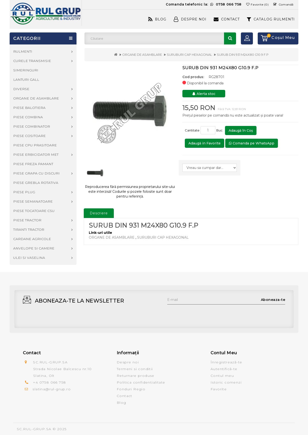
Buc (220, 130)
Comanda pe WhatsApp (251, 143)
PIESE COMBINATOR (31, 126)
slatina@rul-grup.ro (51, 389)
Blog (157, 19)
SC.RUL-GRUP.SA (34, 429)
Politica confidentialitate (141, 382)
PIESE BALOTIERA (29, 108)
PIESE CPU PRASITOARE (35, 145)
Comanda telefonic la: (204, 4)
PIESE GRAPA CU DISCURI (36, 173)
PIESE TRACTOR (27, 220)
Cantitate (192, 130)
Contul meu (222, 375)
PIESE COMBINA (28, 117)
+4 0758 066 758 (49, 382)
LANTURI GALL (26, 79)
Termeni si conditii (135, 369)
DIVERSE (21, 89)
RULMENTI (22, 51)
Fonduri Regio (131, 389)
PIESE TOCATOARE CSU (34, 211)
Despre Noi (190, 19)
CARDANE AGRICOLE (32, 239)
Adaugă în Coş (241, 130)
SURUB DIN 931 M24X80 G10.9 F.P (243, 54)
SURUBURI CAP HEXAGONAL (189, 54)
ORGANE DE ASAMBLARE (142, 54)
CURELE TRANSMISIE (32, 61)
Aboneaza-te (273, 300)
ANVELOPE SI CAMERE (33, 248)
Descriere (99, 213)
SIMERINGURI (25, 70)
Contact (227, 19)
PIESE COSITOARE (29, 136)
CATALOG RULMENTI (271, 19)
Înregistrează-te (226, 362)
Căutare (230, 38)
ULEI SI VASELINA (29, 257)
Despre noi (128, 362)
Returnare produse (135, 375)
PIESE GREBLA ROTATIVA (35, 182)
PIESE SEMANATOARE (33, 201)
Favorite (219, 389)
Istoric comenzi (226, 382)
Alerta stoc (203, 94)
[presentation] (203, 313)
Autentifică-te (224, 369)
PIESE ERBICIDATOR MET (35, 154)
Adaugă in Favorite (204, 143)
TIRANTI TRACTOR (28, 229)
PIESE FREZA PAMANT (33, 164)
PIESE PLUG (24, 192)
